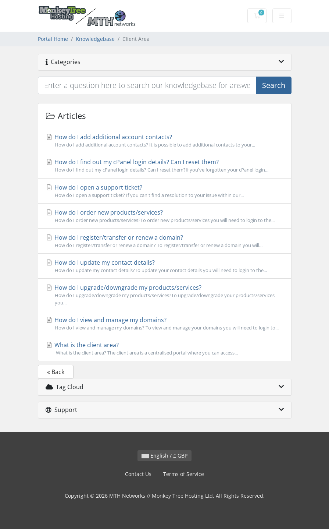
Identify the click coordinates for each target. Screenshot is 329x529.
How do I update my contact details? (165, 266)
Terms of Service (183, 473)
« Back (55, 372)
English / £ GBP (164, 455)
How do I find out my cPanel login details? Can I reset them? (165, 165)
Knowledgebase (95, 38)
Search (273, 85)
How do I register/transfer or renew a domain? (165, 241)
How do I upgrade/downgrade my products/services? (165, 294)
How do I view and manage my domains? (165, 323)
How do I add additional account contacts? (165, 140)
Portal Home (53, 38)
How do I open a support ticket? (165, 191)
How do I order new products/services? (165, 216)
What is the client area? (165, 348)
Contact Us (138, 473)
